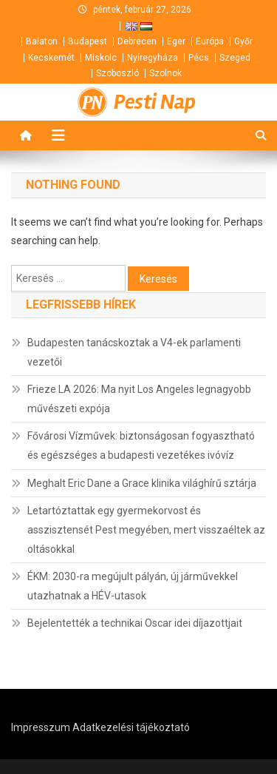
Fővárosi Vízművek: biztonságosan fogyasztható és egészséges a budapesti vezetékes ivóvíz (141, 445)
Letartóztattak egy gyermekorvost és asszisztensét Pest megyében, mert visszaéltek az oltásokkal (146, 530)
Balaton (42, 41)
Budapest (87, 41)
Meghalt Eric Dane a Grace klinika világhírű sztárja (141, 483)
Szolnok (165, 73)
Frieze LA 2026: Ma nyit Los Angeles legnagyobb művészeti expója (139, 398)
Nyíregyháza (152, 58)
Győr (243, 41)
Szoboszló (117, 73)
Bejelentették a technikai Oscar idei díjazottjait (134, 623)
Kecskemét (51, 58)
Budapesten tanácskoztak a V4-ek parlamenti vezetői (134, 352)
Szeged (234, 58)
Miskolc (101, 58)
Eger (176, 41)
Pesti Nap (155, 102)
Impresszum (40, 727)
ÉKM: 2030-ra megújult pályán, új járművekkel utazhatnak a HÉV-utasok (132, 586)
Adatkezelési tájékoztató (131, 727)
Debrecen (137, 41)
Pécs (198, 58)
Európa (210, 41)
